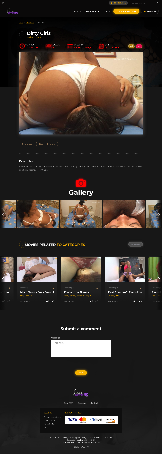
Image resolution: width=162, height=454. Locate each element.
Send (81, 373)
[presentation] (3, 214)
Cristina (72, 296)
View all (135, 244)
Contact (94, 403)
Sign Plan (150, 11)
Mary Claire (24, 296)
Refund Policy (49, 424)
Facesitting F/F (25, 288)
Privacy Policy (49, 421)
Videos (78, 11)
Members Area (118, 3)
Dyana (38, 37)
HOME (21, 23)
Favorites (26, 144)
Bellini (30, 37)
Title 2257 (68, 403)
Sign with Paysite (47, 144)
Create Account (126, 11)
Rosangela (87, 296)
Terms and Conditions (52, 417)
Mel (31, 296)
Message (55, 338)
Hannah (79, 296)
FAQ (45, 427)
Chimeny (112, 296)
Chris (66, 296)
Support (82, 403)
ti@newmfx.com (73, 442)
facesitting (30, 23)
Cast (107, 11)
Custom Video (93, 11)
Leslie (154, 296)
